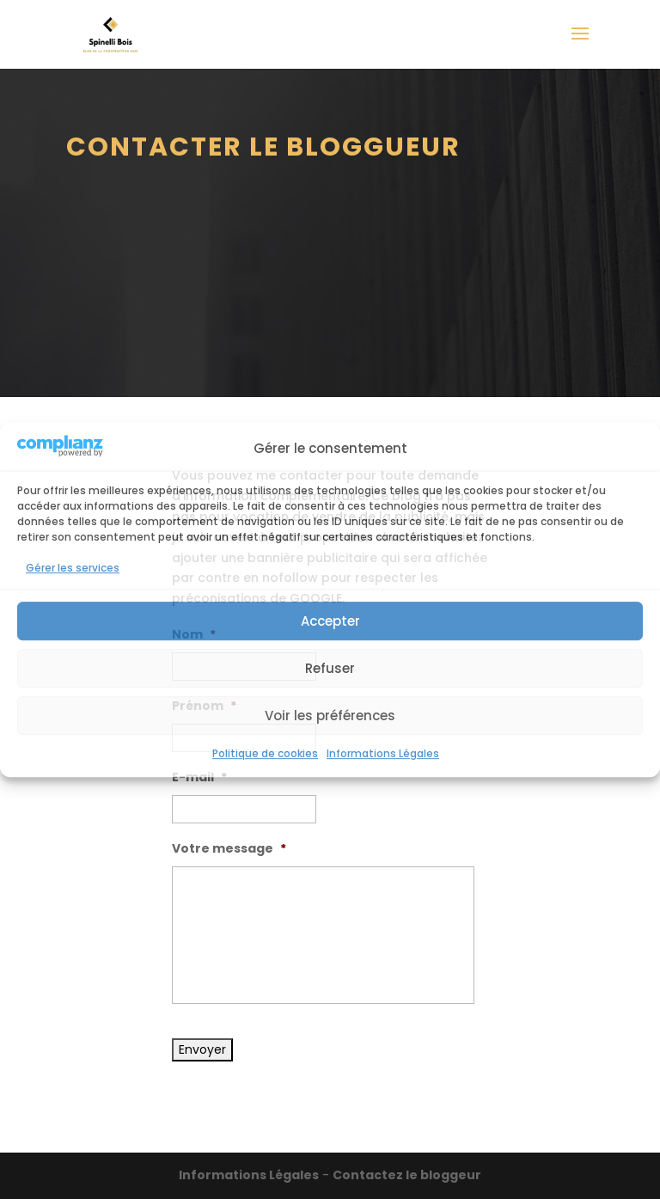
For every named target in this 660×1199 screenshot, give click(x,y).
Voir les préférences (330, 716)
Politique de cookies (265, 754)
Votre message (229, 848)
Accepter (330, 621)
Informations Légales (383, 754)
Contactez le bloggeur (407, 1175)
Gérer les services (72, 567)
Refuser (330, 668)
